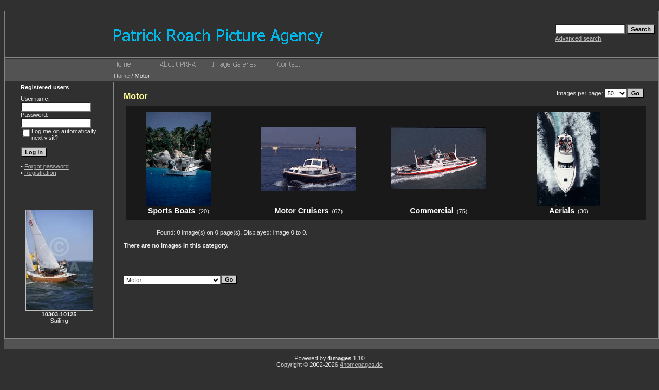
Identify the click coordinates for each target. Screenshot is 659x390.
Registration (40, 173)
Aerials (561, 210)
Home (122, 76)
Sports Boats (171, 210)
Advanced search (578, 38)
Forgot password (46, 166)
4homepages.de (361, 364)
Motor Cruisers (302, 210)
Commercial (432, 210)
